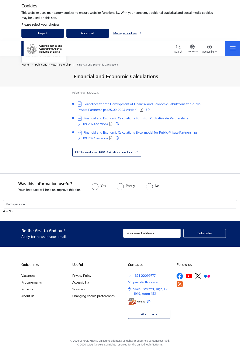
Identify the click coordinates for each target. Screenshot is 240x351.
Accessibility (80, 282)
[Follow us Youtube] (189, 275)
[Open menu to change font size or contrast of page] (209, 49)
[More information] (147, 109)
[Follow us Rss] (180, 284)
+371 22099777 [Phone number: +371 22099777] (144, 276)
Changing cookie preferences (93, 296)
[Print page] (212, 75)
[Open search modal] (178, 49)
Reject (42, 33)
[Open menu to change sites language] (192, 49)
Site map (78, 289)
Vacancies (28, 276)
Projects (27, 289)
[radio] (99, 185)
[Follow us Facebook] (180, 276)
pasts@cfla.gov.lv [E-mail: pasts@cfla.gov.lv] (145, 282)
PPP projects (35, 87)
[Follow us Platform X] (198, 276)
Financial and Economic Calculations (42, 78)
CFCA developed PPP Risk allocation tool (104, 152)
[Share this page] (212, 85)
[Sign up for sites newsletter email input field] (152, 233)
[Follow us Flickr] (207, 275)
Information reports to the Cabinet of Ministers (43, 104)
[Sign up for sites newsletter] (204, 233)
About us (27, 296)
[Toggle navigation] (232, 48)
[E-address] (136, 301)
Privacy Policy (81, 276)
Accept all (87, 33)
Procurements (31, 282)
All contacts (149, 314)
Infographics (35, 95)
